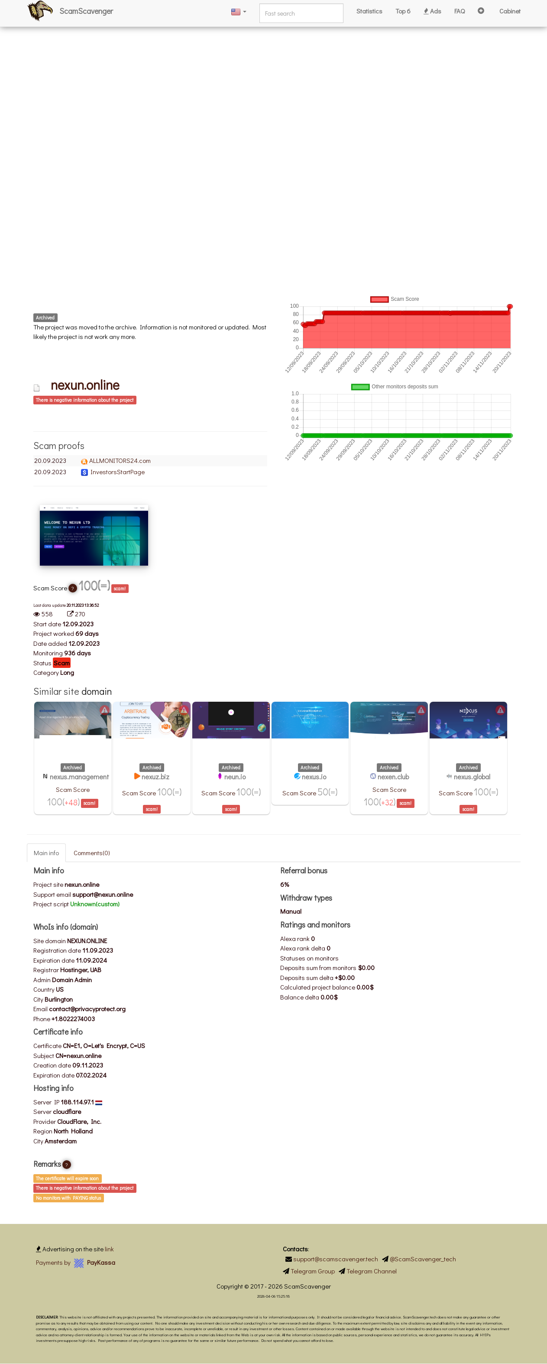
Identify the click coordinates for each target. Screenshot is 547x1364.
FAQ (459, 11)
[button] (238, 11)
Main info (46, 852)
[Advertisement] (260, 60)
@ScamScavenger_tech (423, 1258)
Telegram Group (313, 1270)
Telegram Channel (371, 1270)
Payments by (75, 1262)
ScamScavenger (86, 11)
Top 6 (403, 11)
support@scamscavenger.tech (335, 1258)
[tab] (150, 399)
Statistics (369, 11)
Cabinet (510, 11)
